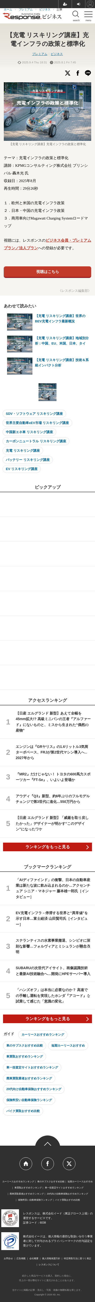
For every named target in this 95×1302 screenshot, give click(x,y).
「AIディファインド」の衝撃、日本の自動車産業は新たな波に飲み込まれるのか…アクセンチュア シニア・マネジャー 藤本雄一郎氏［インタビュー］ (53, 888)
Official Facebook (47, 1163)
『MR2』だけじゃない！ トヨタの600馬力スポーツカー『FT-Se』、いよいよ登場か (53, 777)
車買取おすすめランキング (24, 1056)
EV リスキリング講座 (21, 469)
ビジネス (57, 54)
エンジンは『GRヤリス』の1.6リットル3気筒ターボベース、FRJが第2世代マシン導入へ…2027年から (52, 752)
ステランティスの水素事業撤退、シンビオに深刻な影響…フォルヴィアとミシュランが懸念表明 (53, 946)
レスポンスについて (49, 1264)
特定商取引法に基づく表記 (77, 1258)
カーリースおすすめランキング (43, 1034)
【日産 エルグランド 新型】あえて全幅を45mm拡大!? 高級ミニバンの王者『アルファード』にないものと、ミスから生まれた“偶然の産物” (53, 721)
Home (26, 1163)
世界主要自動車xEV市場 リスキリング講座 (37, 423)
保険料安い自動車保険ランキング (29, 1100)
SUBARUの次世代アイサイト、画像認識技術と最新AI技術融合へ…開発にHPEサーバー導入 (53, 971)
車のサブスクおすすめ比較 (24, 1045)
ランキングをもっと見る (47, 847)
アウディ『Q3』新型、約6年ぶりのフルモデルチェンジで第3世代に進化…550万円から (53, 799)
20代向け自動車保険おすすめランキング (33, 1089)
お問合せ (8, 1258)
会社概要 (34, 1258)
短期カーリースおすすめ (68, 1045)
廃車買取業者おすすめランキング (29, 1078)
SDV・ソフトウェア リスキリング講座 (34, 414)
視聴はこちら (47, 271)
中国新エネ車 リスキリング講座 (29, 432)
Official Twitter (69, 1163)
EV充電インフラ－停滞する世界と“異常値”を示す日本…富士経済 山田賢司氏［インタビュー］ (52, 918)
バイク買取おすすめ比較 (23, 1111)
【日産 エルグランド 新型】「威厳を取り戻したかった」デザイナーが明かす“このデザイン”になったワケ (52, 823)
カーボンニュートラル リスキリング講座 (36, 441)
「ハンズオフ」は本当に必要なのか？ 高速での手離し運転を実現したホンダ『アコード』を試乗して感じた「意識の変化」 (53, 995)
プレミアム (39, 54)
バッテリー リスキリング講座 (28, 460)
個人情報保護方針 (51, 1258)
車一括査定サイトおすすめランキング (32, 1067)
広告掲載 (21, 1258)
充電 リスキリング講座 (23, 451)
